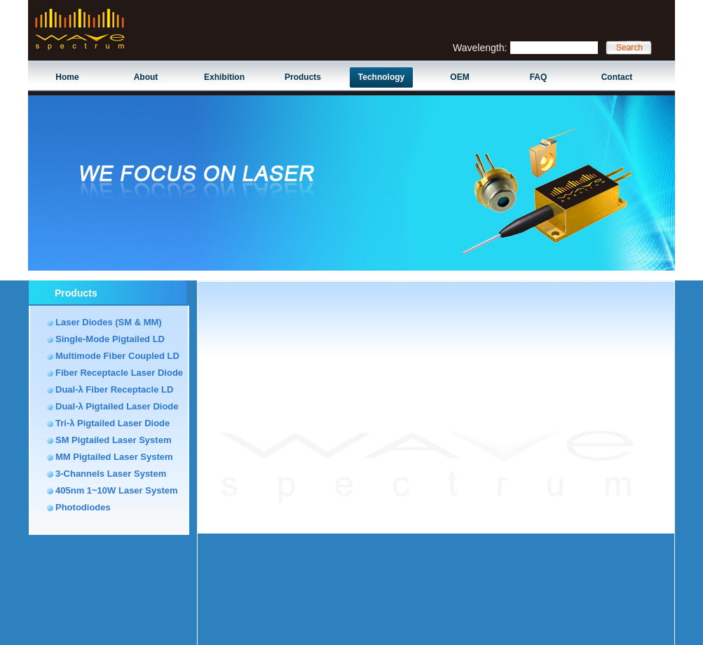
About (146, 77)
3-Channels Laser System (110, 473)
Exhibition (224, 77)
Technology (381, 77)
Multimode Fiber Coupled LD (117, 356)
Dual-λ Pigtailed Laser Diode (117, 406)
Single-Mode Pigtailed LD (110, 339)
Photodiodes (83, 507)
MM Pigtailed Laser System (114, 457)
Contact (617, 77)
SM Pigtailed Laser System (113, 440)
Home (67, 77)
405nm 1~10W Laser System (116, 490)
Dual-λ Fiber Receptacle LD (114, 389)
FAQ (538, 77)
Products (303, 77)
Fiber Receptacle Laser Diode (119, 372)
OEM (459, 77)
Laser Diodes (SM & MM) (108, 322)
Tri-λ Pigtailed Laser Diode (112, 423)
